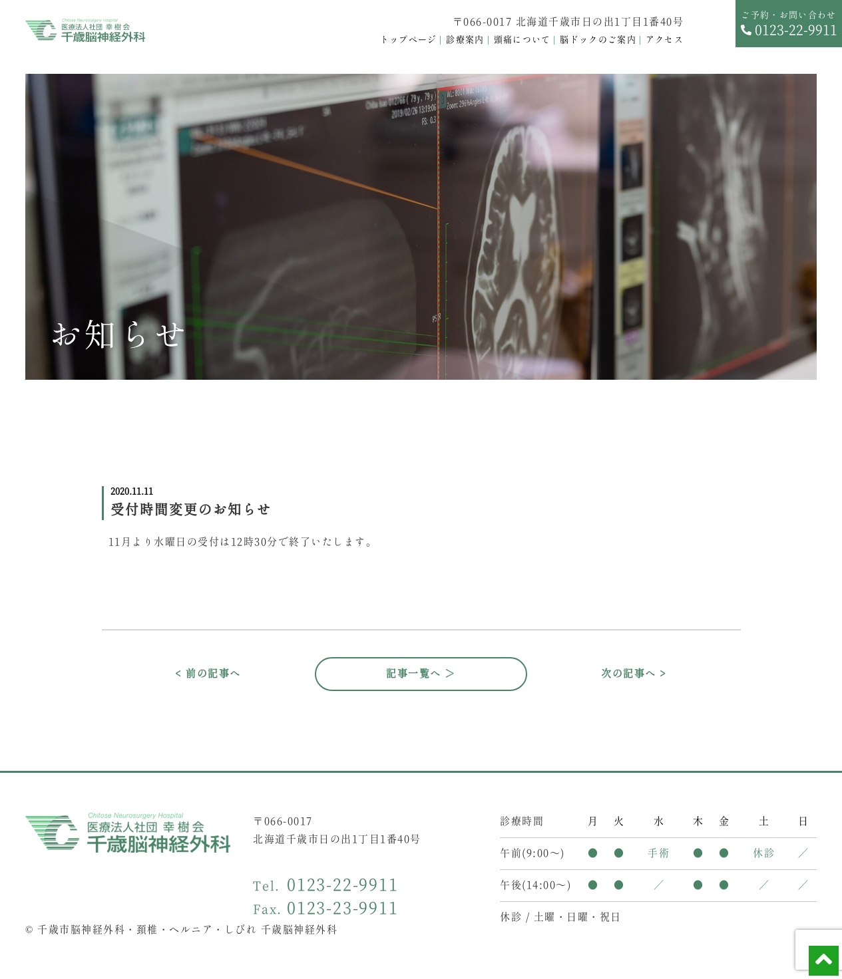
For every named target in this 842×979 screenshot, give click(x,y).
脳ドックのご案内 (598, 40)
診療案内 (465, 40)
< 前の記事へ (208, 674)
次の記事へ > (634, 674)
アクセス (665, 40)
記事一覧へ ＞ (421, 674)
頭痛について (522, 40)
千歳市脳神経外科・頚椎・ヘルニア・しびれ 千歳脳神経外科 (187, 930)
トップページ (408, 40)
